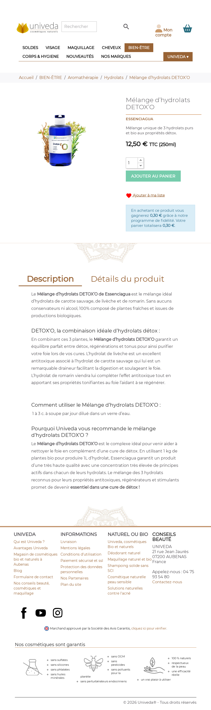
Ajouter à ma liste (145, 196)
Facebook (24, 618)
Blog (18, 570)
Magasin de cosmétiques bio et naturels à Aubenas (35, 559)
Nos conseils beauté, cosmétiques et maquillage (31, 588)
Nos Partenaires (74, 578)
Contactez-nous (167, 581)
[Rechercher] (79, 26)
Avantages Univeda (31, 548)
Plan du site (71, 584)
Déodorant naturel (124, 553)
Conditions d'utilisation (81, 554)
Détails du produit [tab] (127, 279)
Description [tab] (50, 279)
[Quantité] (132, 163)
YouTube (41, 613)
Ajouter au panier (153, 176)
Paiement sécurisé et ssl (82, 560)
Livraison (68, 541)
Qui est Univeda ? (29, 541)
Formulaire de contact (33, 577)
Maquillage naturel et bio (130, 559)
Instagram (58, 613)
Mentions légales (75, 548)
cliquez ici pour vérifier (148, 628)
